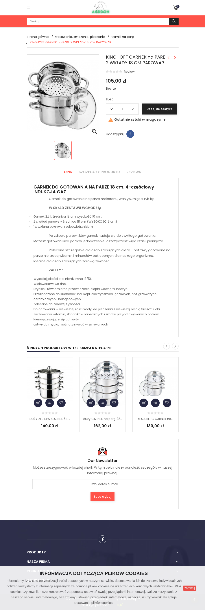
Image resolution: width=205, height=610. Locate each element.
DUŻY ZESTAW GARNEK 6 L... (50, 419)
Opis (68, 171)
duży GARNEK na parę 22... (102, 419)
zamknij (190, 588)
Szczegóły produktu (99, 171)
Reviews (134, 171)
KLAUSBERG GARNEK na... (155, 419)
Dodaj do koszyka (159, 109)
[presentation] (166, 346)
